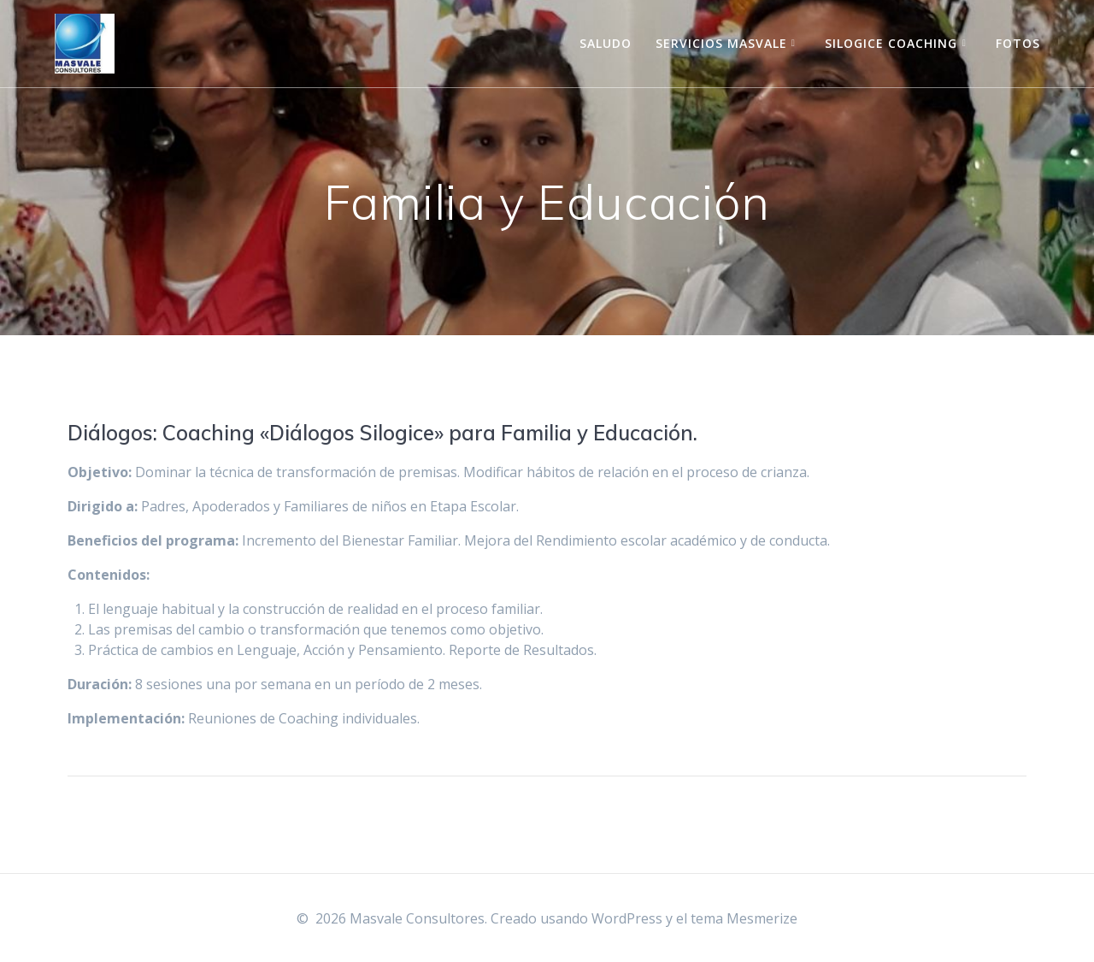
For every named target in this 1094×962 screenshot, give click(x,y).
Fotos (1018, 43)
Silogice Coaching (891, 43)
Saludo (605, 43)
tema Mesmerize (744, 918)
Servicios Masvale (721, 43)
